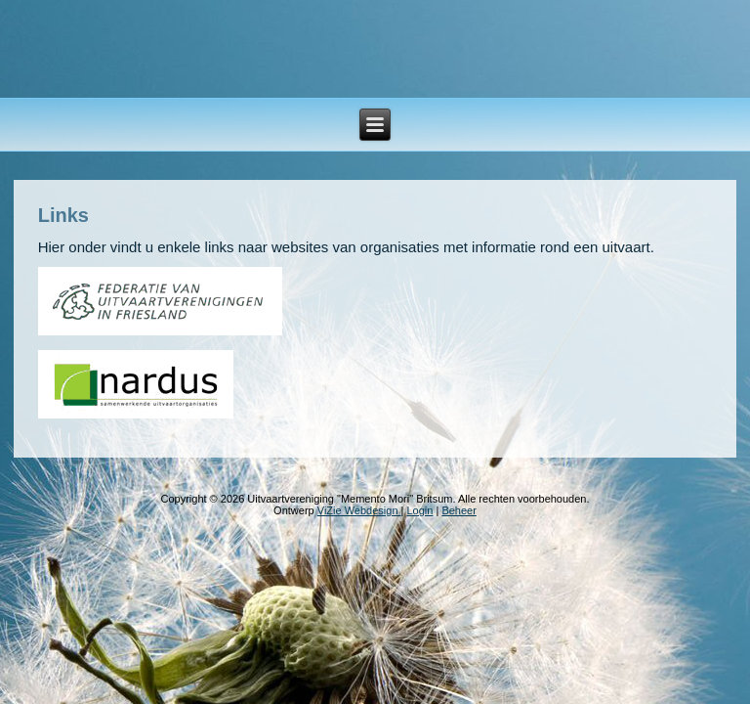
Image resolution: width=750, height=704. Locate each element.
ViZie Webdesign (359, 510)
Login (419, 510)
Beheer (458, 510)
